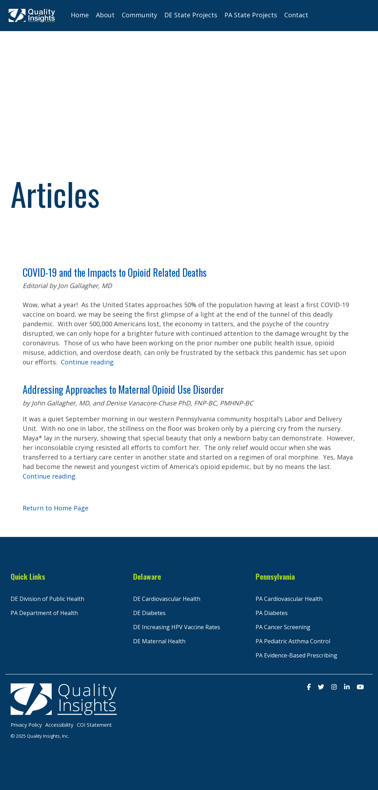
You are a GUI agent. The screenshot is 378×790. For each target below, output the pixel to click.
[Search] (360, 15)
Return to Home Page (55, 508)
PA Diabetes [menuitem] (272, 613)
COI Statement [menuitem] (94, 724)
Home (80, 15)
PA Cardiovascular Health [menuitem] (289, 599)
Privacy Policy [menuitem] (26, 724)
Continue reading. (88, 362)
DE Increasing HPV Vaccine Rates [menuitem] (176, 627)
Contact (296, 15)
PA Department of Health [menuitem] (44, 613)
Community (139, 15)
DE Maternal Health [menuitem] (159, 641)
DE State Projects (190, 15)
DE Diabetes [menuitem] (149, 613)
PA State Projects (250, 15)
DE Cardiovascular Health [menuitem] (166, 599)
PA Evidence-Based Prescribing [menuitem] (296, 655)
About (105, 15)
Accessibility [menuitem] (59, 724)
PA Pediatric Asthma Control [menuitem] (293, 641)
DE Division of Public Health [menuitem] (47, 599)
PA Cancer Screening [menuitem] (283, 627)
